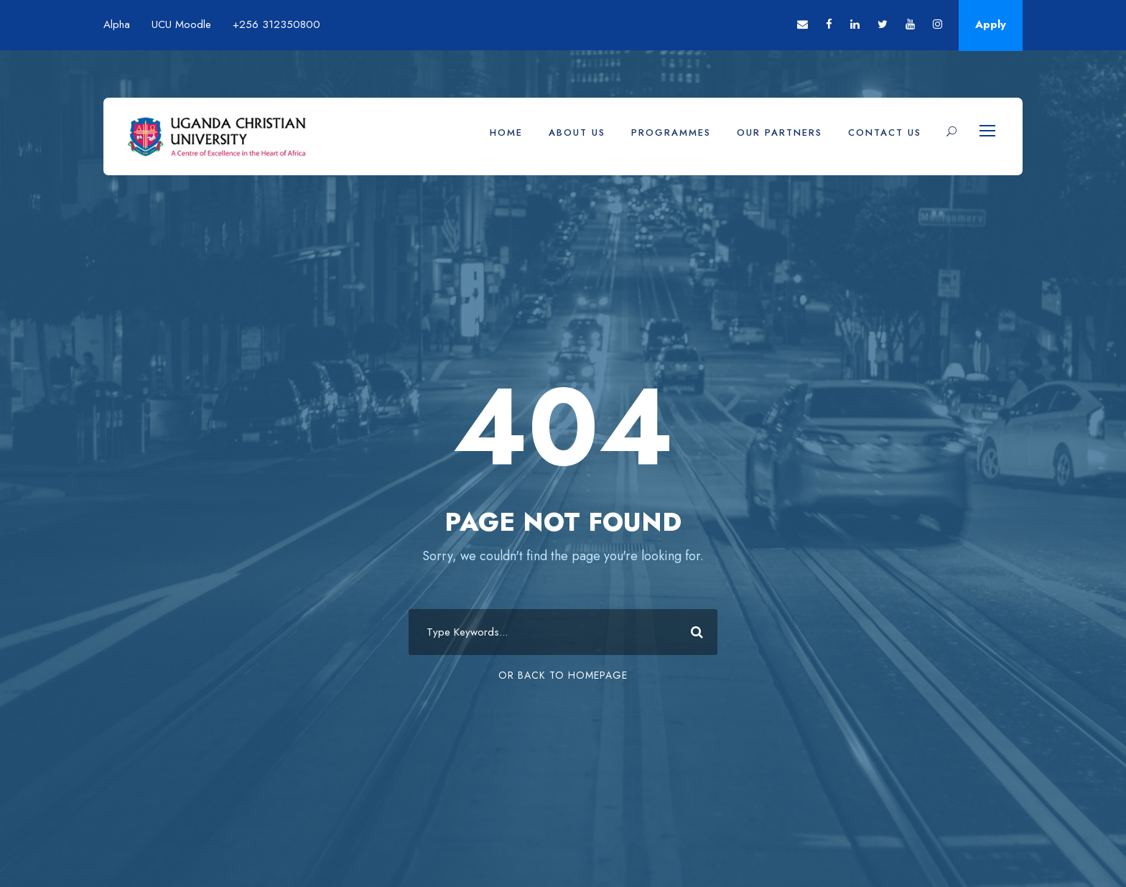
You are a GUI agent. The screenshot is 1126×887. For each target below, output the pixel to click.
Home (506, 132)
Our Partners (779, 132)
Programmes (671, 132)
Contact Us (884, 132)
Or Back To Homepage (563, 675)
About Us (577, 132)
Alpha (116, 24)
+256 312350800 (276, 24)
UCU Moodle (181, 24)
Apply (990, 24)
